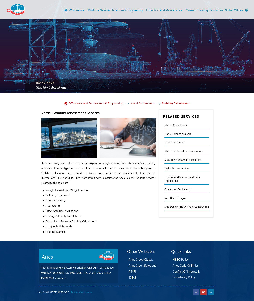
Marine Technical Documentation (183, 150)
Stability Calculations (176, 103)
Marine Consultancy (175, 125)
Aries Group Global (140, 259)
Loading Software (174, 142)
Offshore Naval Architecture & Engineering (115, 10)
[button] (236, 11)
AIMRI (132, 271)
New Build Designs (175, 197)
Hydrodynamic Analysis (177, 168)
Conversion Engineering (177, 189)
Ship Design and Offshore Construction (186, 206)
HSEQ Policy (181, 259)
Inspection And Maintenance (164, 10)
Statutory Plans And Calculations (183, 159)
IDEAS (133, 277)
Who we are (76, 10)
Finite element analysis (177, 133)
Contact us (216, 10)
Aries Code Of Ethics (185, 265)
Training (202, 10)
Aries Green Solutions (142, 265)
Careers (191, 10)
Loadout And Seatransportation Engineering (182, 178)
